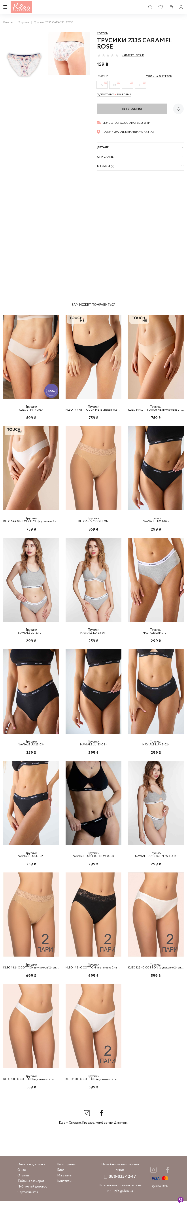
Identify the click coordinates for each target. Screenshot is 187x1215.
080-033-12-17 (122, 1190)
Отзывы (23, 1189)
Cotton (102, 33)
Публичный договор (32, 1200)
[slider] (108, 55)
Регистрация (66, 1178)
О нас (21, 1184)
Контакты (64, 1195)
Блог (60, 1184)
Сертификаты (27, 1206)
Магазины (64, 1189)
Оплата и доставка (31, 1178)
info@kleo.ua (123, 1205)
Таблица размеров (31, 1195)
